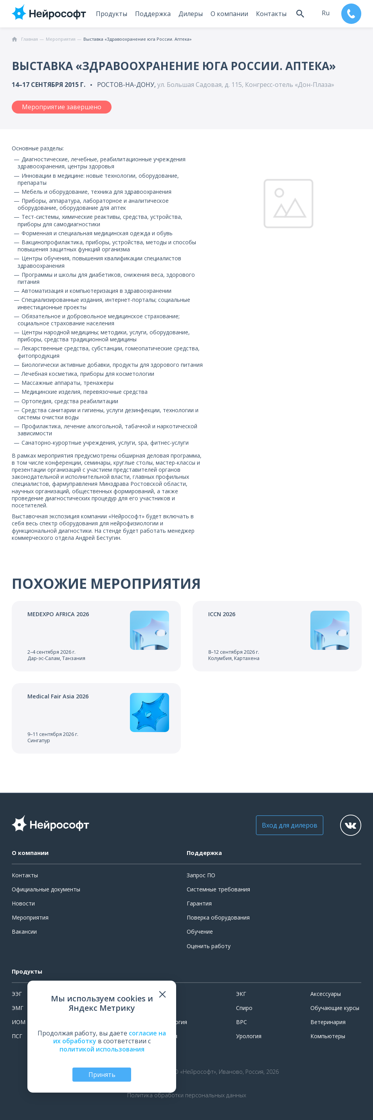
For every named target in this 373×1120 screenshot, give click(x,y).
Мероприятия (30, 917)
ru (325, 13)
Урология (248, 1036)
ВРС (241, 1022)
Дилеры (190, 13)
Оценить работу (209, 946)
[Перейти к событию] (96, 636)
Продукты (111, 13)
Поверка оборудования (218, 917)
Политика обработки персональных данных (186, 1095)
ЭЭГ (17, 993)
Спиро (244, 1008)
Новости (23, 903)
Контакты (271, 13)
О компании (229, 13)
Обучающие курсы (334, 1008)
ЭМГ (17, 1008)
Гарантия (199, 903)
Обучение (200, 931)
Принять (101, 1074)
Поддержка (152, 13)
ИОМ (18, 1022)
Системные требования (218, 889)
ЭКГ (241, 993)
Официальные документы (46, 889)
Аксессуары (325, 993)
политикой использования (101, 1049)
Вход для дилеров (289, 825)
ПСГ (17, 1036)
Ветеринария (328, 1022)
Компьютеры (327, 1036)
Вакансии (24, 931)
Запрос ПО (201, 875)
